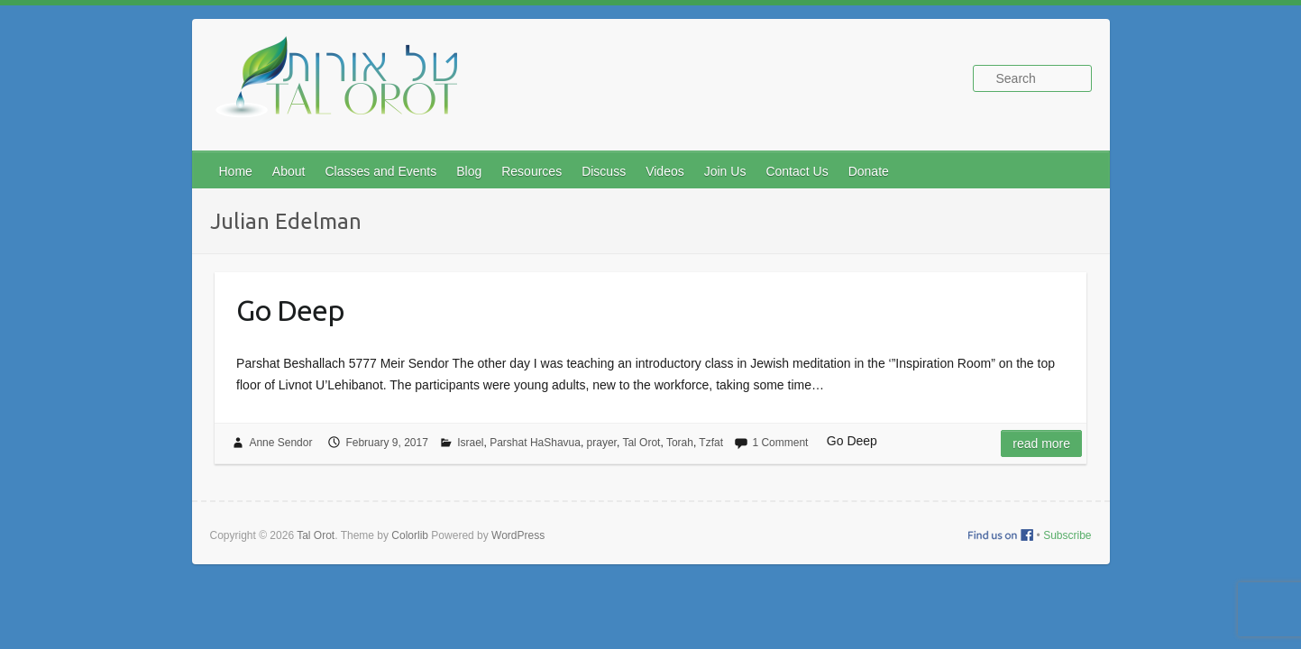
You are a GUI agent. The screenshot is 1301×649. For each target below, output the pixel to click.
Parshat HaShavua (535, 442)
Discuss (604, 171)
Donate (868, 171)
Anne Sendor (280, 442)
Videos (665, 171)
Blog (468, 171)
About (289, 171)
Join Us (725, 171)
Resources (531, 171)
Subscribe (1067, 535)
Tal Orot (641, 442)
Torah (679, 442)
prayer (602, 442)
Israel (470, 442)
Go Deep (290, 310)
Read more (1041, 443)
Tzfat (711, 442)
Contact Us (796, 171)
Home (235, 171)
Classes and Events (380, 171)
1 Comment (780, 442)
